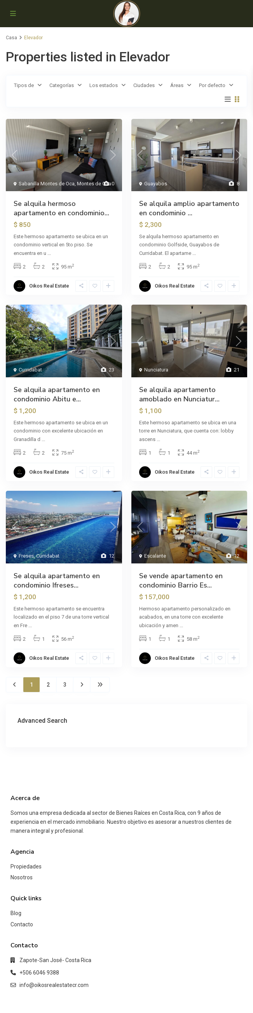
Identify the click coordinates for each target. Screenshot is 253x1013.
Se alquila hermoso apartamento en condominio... (61, 208)
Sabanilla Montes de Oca (47, 184)
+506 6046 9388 (39, 972)
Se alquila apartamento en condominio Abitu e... (57, 394)
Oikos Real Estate (49, 286)
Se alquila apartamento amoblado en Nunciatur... (179, 394)
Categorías (61, 85)
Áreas (176, 85)
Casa (11, 37)
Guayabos (155, 184)
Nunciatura (156, 370)
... (49, 253)
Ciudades (144, 85)
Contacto (21, 924)
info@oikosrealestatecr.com (54, 985)
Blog (15, 913)
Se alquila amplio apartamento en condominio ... (189, 208)
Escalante (155, 556)
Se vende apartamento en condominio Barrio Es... (181, 580)
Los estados (103, 85)
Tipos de (24, 85)
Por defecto (212, 85)
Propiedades (26, 866)
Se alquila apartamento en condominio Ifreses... (57, 580)
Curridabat (30, 370)
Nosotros (21, 877)
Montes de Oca (94, 184)
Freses (26, 556)
